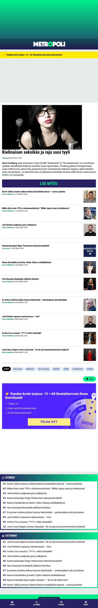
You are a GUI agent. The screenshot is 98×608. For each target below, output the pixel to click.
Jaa (89, 379)
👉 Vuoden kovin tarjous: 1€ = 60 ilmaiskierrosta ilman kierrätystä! (32, 54)
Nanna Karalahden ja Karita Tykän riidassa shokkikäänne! (26, 262)
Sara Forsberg (43, 369)
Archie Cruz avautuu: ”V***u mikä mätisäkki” (22, 333)
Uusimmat (10, 477)
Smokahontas (78, 369)
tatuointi (90, 369)
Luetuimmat (11, 535)
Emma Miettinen (8, 194)
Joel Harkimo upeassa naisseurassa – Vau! (20, 316)
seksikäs (56, 369)
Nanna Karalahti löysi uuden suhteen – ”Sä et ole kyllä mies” (37, 580)
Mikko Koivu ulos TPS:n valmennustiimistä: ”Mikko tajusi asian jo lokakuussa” (36, 208)
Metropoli (5, 158)
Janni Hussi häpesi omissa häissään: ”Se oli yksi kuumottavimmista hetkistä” (35, 349)
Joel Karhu (6, 248)
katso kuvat (17, 369)
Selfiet (66, 369)
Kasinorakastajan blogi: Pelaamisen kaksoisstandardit (25, 245)
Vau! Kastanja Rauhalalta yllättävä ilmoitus (20, 279)
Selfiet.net (7, 175)
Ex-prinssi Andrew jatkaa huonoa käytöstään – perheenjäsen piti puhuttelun (34, 300)
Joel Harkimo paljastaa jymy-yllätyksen (19, 225)
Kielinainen (30, 369)
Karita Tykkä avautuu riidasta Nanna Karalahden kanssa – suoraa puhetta (33, 191)
